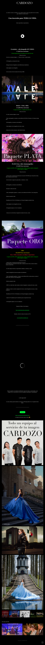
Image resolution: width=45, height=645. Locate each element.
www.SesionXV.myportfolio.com (22, 317)
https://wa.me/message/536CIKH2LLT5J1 (22, 415)
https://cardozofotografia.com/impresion (22, 310)
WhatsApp (22, 412)
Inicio (3, 3)
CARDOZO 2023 (24, 640)
